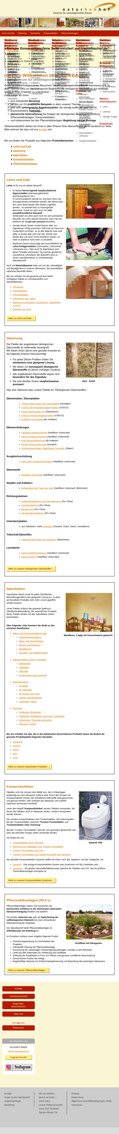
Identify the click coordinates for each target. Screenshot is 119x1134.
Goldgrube (18, 875)
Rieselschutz (27, 516)
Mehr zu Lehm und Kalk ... (21, 325)
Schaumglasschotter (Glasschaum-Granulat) (42, 455)
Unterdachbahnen (30, 512)
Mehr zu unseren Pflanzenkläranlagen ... (27, 977)
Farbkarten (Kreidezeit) (30, 719)
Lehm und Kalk (13, 33)
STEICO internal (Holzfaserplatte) (37, 422)
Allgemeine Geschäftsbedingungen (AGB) (91, 1107)
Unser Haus (44, 1107)
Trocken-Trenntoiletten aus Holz (28, 857)
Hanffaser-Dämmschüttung (34, 439)
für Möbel (23, 692)
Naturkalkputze (20, 297)
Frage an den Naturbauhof (17, 1104)
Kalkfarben (24, 674)
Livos (15, 764)
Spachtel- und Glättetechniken (33, 659)
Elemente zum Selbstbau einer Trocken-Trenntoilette (38, 853)
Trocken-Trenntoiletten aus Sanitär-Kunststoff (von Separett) (42, 861)
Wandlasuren (25, 655)
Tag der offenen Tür (48, 1119)
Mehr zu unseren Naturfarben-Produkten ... (29, 773)
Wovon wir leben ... (48, 1104)
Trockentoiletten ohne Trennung (28, 849)
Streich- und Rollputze (29, 652)
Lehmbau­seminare (18, 1003)
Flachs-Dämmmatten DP (33, 418)
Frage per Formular (18, 1064)
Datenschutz (77, 1104)
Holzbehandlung (20, 689)
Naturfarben (57, 33)
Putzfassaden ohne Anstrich (32, 682)
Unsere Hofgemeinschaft (50, 1111)
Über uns (18, 1020)
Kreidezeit (17, 748)
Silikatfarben (25, 670)
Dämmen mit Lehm (22, 316)
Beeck (16, 756)
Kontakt (43, 136)
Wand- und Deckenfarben (31, 648)
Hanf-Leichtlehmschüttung (34, 443)
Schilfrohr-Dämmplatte (32, 426)
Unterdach (48, 533)
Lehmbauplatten (20, 301)
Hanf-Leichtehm (29, 563)
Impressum (76, 1111)
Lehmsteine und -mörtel (24, 305)
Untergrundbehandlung (30, 644)
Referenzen (18, 1034)
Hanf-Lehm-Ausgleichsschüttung (37, 468)
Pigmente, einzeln (27, 731)
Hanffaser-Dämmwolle (32, 481)
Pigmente (17, 715)
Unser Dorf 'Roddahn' (49, 1115)
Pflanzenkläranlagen (16, 40)
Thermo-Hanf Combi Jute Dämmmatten (40, 410)
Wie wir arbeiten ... (48, 1100)
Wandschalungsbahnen (32, 520)
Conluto (16, 752)
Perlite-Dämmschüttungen (33, 451)
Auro (15, 760)
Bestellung (9, 1111)
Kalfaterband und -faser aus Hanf (37, 495)
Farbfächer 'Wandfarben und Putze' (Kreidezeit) (42, 723)
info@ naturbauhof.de (18, 1058)
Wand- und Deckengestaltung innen (30, 640)
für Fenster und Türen (29, 700)
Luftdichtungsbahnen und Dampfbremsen (41, 508)
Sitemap (75, 1100)
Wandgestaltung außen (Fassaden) (30, 666)
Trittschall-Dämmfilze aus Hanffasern (39, 546)
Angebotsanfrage (12, 1107)
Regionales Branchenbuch (18, 1011)
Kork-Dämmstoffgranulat (33, 447)
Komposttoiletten (83, 33)
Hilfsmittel (23, 678)
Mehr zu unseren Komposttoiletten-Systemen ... (31, 887)
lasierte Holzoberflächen (30, 704)
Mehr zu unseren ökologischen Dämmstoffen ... (31, 575)
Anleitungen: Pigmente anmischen (35, 727)
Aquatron (17, 871)
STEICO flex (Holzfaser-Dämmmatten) (39, 414)
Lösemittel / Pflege (28, 708)
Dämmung (36, 33)
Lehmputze (18, 293)
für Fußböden (25, 696)
